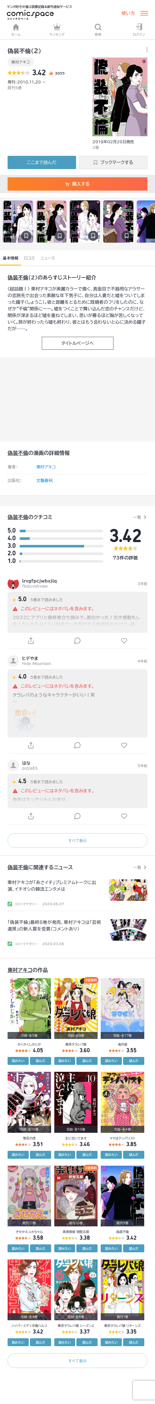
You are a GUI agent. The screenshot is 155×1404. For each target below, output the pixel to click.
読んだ (40, 1060)
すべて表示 (77, 840)
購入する (77, 184)
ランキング (57, 29)
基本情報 (10, 258)
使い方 (128, 13)
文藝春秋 (44, 481)
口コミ (29, 258)
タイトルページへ (77, 343)
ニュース (48, 258)
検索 (98, 29)
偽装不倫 (18, 277)
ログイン (139, 29)
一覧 (137, 517)
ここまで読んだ (42, 162)
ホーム (16, 29)
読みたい (18, 1060)
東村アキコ (20, 62)
